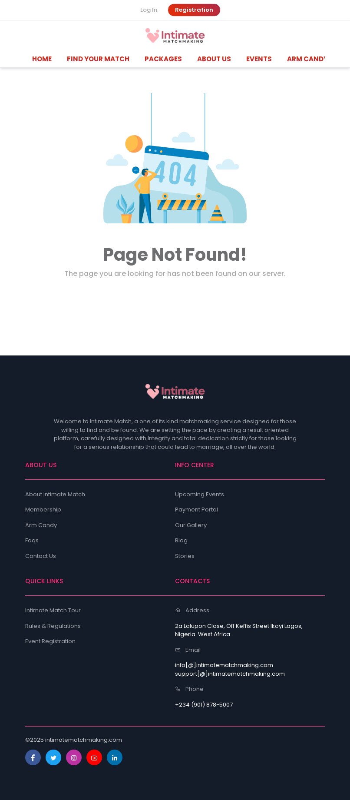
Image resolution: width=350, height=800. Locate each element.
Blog (181, 540)
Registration (194, 10)
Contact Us (40, 556)
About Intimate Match (55, 494)
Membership (43, 509)
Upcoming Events (199, 494)
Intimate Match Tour (53, 610)
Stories (185, 556)
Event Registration (50, 641)
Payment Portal (196, 509)
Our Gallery (191, 525)
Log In (148, 10)
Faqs (32, 540)
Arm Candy (41, 525)
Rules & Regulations (53, 626)
